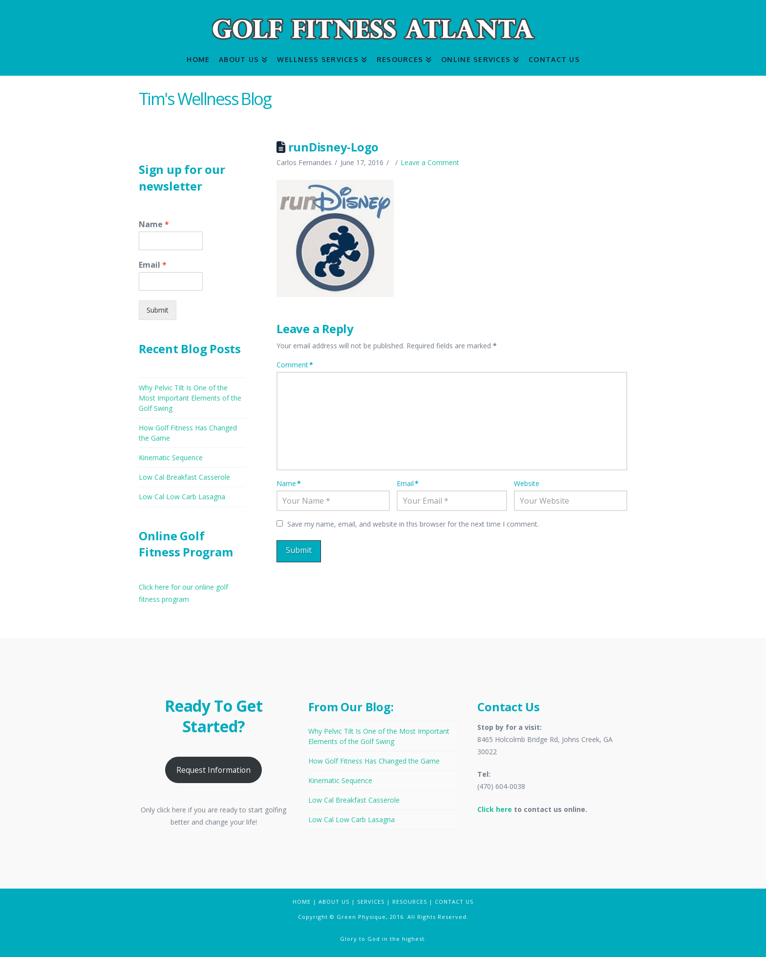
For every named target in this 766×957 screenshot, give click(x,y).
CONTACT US (454, 901)
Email (408, 483)
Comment (295, 364)
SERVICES (370, 901)
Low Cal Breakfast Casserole (184, 477)
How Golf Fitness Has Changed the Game (374, 761)
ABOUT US (334, 901)
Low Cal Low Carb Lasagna (182, 496)
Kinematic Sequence (171, 457)
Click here (494, 809)
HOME (302, 901)
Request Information (213, 770)
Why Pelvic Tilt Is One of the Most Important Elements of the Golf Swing (190, 398)
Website (526, 483)
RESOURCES (409, 901)
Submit (158, 310)
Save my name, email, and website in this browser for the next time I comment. (413, 524)
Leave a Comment (430, 162)
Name (289, 483)
